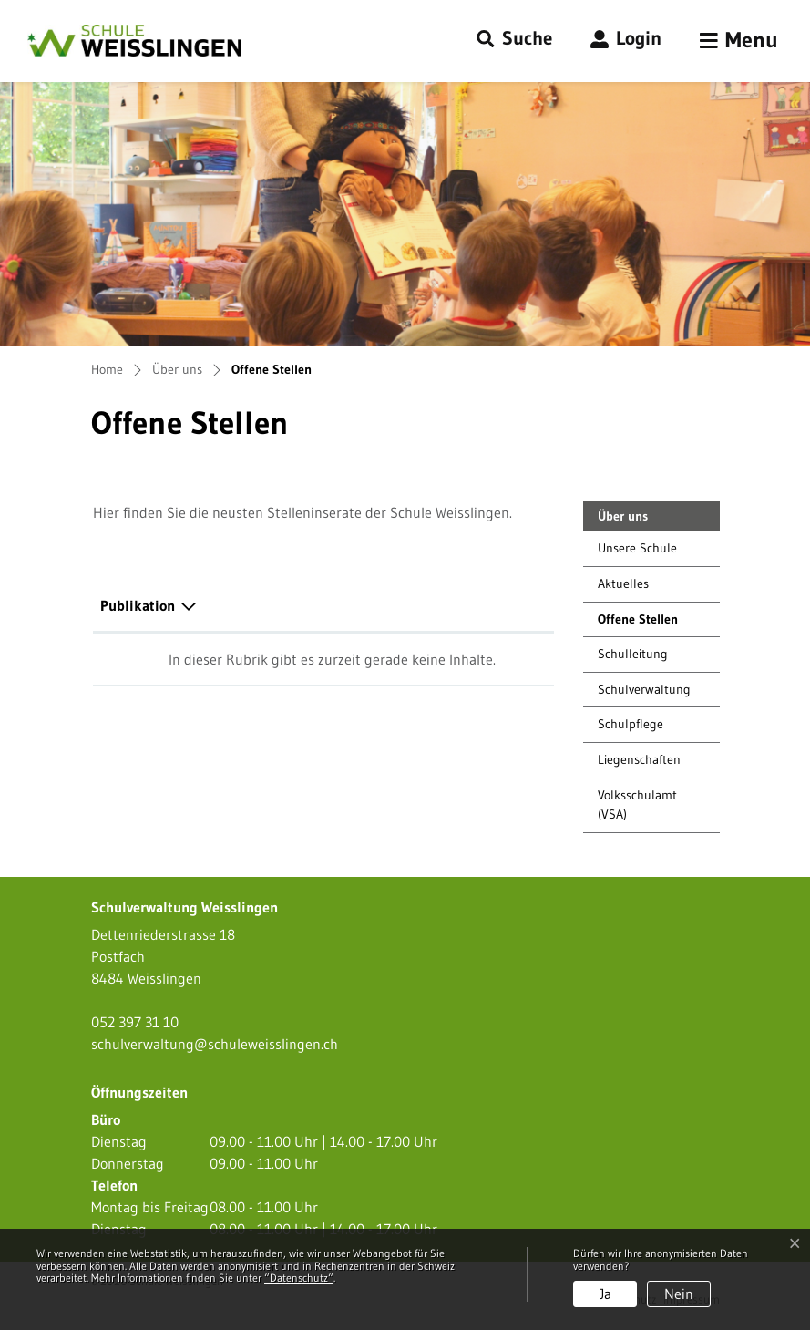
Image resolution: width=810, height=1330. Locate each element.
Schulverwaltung (644, 689)
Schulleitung (633, 653)
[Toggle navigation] (739, 41)
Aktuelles (623, 583)
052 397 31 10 (135, 1022)
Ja (605, 1293)
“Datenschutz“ (298, 1277)
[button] (514, 39)
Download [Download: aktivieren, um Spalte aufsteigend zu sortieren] (463, 605)
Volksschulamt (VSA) (637, 805)
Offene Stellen (639, 624)
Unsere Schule (637, 548)
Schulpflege (630, 724)
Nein (678, 1293)
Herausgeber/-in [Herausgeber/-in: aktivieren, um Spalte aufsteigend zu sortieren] (298, 605)
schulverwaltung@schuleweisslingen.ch (214, 1044)
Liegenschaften (639, 759)
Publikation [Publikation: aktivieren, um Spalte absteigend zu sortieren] (137, 605)
